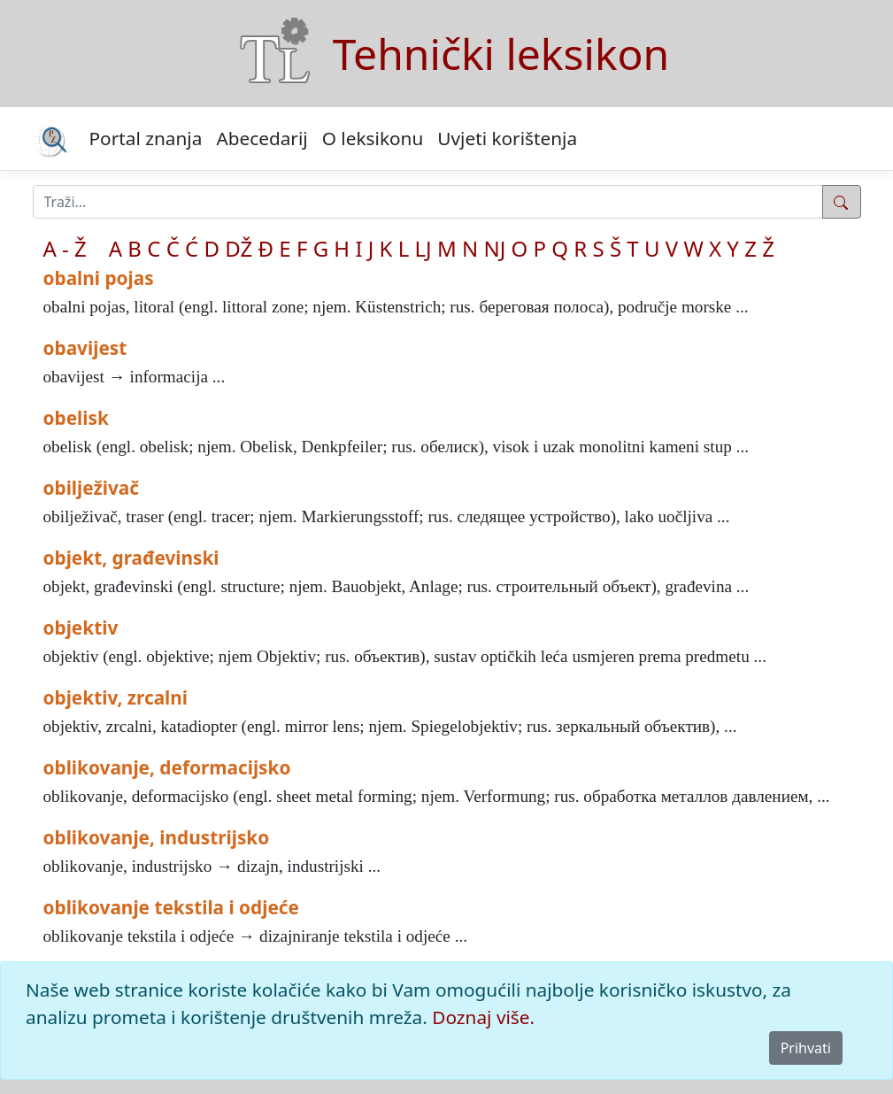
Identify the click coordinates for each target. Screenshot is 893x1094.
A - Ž (65, 248)
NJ (494, 248)
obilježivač (91, 487)
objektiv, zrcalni (116, 697)
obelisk (76, 417)
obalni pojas (98, 278)
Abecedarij (261, 138)
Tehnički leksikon (501, 53)
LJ (423, 248)
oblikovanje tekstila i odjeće (171, 907)
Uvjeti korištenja (507, 138)
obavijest (85, 347)
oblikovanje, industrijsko (156, 837)
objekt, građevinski (131, 557)
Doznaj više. (483, 1017)
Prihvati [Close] (806, 1048)
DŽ (238, 248)
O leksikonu (373, 138)
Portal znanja (146, 138)
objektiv (81, 627)
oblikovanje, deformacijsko (167, 767)
